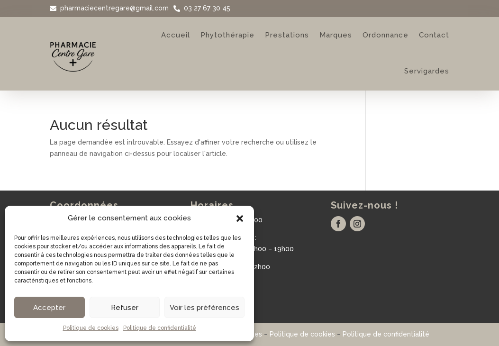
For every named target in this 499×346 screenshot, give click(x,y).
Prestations (287, 35)
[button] (240, 218)
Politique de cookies (90, 328)
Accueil (175, 35)
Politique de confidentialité (159, 328)
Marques (335, 35)
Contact (434, 35)
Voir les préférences (204, 307)
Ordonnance (385, 35)
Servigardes (426, 71)
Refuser (124, 307)
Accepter (49, 307)
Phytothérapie (227, 35)
